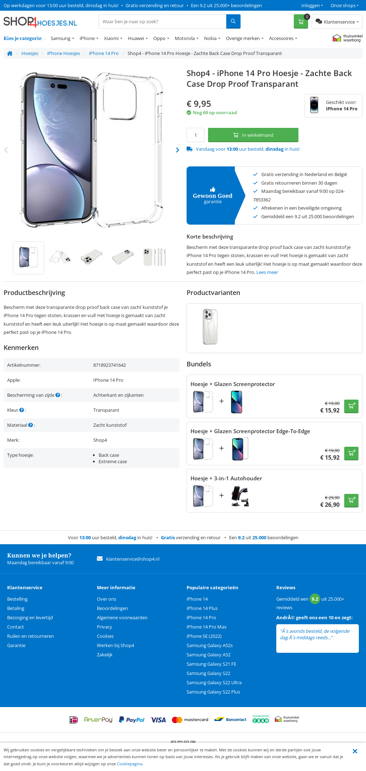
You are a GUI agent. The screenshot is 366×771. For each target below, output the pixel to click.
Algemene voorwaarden (122, 617)
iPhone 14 (197, 599)
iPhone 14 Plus (202, 608)
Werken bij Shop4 (115, 645)
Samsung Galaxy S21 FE (211, 664)
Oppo (159, 38)
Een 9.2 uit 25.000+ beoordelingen (226, 5)
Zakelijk (105, 654)
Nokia (210, 38)
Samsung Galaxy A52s (210, 645)
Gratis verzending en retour (154, 5)
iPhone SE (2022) (204, 636)
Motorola (185, 38)
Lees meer (267, 272)
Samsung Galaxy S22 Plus (213, 692)
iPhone (87, 38)
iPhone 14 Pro (201, 617)
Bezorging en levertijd (30, 617)
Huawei (136, 38)
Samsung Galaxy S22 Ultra (214, 682)
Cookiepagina (129, 763)
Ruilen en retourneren (30, 636)
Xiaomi (111, 38)
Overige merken (243, 38)
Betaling (15, 608)
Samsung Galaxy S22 (208, 673)
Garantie (16, 645)
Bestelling (17, 599)
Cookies (105, 636)
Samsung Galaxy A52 (209, 654)
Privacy (104, 627)
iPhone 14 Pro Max (207, 627)
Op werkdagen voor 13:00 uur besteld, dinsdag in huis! (61, 5)
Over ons (106, 599)
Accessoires (281, 38)
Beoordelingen (112, 608)
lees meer (343, 638)
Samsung (60, 38)
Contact (15, 627)
